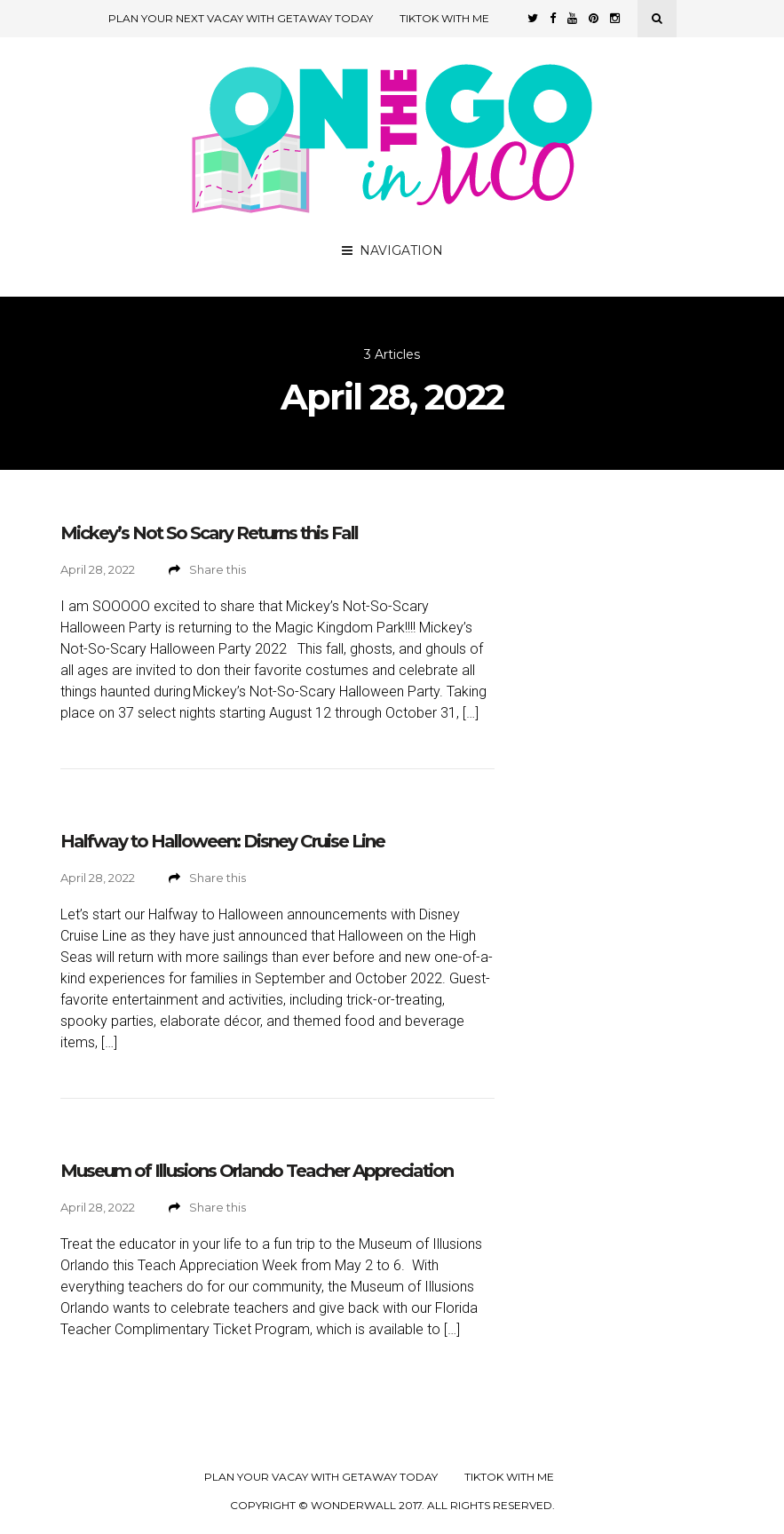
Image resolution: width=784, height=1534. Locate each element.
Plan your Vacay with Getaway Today (321, 1477)
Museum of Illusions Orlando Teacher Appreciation (256, 1170)
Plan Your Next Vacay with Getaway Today (240, 18)
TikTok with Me (444, 18)
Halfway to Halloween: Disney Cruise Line (222, 841)
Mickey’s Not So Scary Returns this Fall (209, 533)
